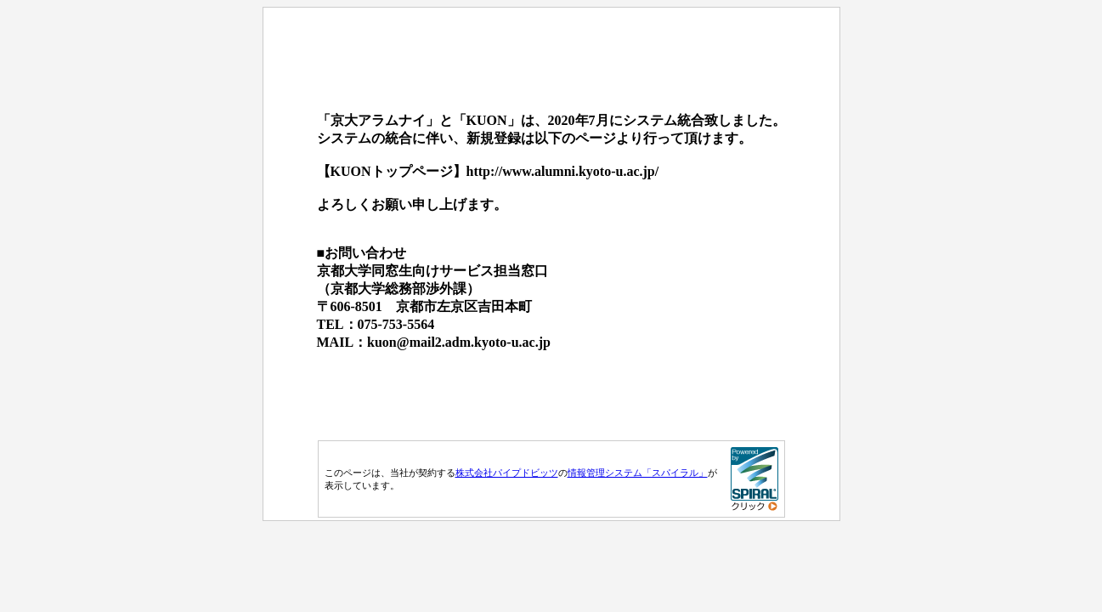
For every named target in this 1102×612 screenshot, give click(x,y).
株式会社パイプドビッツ (506, 473)
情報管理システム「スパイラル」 (638, 473)
